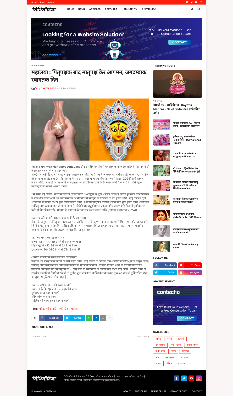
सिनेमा (169, 363)
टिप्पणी (181, 339)
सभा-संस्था (170, 357)
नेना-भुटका (176, 345)
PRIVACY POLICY (179, 391)
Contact (52, 2)
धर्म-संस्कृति (51, 309)
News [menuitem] (81, 9)
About (42, 2)
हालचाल (74, 309)
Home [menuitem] (70, 9)
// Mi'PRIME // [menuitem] (149, 9)
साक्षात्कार (184, 357)
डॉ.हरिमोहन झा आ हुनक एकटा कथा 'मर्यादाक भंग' (186, 231)
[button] (192, 9)
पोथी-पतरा (160, 351)
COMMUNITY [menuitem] (130, 9)
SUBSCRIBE (141, 391)
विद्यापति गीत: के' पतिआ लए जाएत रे (185, 246)
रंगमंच (173, 351)
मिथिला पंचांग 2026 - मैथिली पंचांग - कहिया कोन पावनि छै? (186, 125)
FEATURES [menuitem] (111, 9)
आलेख (42, 65)
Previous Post (40, 337)
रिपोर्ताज (185, 351)
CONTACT (197, 391)
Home (34, 2)
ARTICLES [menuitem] (94, 9)
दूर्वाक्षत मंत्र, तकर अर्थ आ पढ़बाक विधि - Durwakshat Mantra (187, 139)
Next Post (142, 337)
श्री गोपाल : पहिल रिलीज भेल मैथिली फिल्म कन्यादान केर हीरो (186, 170)
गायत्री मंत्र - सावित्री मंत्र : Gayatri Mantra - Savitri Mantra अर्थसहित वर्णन (176, 109)
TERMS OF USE (158, 391)
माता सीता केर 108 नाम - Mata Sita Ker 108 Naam (187, 216)
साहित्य (158, 363)
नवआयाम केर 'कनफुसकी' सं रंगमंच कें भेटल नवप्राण (185, 201)
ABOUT (127, 391)
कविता (169, 339)
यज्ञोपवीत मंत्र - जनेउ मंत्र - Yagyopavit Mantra (184, 155)
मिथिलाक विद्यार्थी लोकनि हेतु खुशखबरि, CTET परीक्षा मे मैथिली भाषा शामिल (185, 185)
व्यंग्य (157, 357)
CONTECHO (50, 391)
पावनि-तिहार (63, 309)
